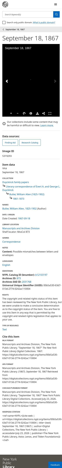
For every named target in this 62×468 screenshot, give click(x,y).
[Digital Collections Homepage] (5, 4)
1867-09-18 (24, 218)
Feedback (55, 464)
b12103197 (41, 274)
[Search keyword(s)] (27, 14)
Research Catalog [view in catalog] (30, 142)
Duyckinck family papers (15, 182)
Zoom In (11, 113)
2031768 (26, 281)
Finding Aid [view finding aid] (10, 142)
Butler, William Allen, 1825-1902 (19, 208)
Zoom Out (18, 113)
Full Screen (50, 113)
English (6, 265)
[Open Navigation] (56, 4)
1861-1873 (18, 198)
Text (4, 329)
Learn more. (47, 125)
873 (19, 278)
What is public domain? (44, 22)
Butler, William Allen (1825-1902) (26, 194)
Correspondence (11, 241)
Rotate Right (24, 113)
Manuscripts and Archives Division (21, 228)
